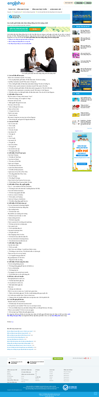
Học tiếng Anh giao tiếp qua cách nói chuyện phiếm (20, 43)
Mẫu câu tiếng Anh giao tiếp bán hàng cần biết (85, 39)
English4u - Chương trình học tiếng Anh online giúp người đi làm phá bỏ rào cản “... (86, 123)
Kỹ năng (37, 369)
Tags (12, 321)
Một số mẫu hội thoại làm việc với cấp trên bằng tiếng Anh (86, 70)
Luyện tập (37, 377)
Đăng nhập (79, 3)
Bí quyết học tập (17, 12)
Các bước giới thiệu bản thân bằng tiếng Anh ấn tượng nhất (49, 12)
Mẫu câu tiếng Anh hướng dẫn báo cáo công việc (19, 41)
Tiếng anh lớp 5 (66, 380)
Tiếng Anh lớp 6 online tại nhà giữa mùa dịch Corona (85, 114)
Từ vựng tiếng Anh (26, 372)
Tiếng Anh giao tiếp (12, 369)
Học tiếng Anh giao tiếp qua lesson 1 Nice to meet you (19, 345)
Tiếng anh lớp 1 (66, 373)
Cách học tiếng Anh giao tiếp (29, 12)
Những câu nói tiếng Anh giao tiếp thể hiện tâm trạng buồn (20, 349)
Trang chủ (12, 9)
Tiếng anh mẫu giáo (67, 371)
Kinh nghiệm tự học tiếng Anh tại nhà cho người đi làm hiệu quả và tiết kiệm (86, 99)
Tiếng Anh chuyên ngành (27, 374)
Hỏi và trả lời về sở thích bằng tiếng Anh (86, 54)
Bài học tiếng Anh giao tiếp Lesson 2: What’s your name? (86, 31)
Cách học (52, 369)
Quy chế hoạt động (30, 388)
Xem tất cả (89, 75)
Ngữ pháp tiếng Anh (26, 369)
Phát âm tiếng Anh (12, 382)
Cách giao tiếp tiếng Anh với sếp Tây (86, 61)
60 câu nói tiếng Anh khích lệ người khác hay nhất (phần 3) (20, 347)
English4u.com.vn (79, 131)
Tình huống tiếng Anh (12, 380)
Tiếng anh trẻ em (68, 369)
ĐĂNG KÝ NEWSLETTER (58, 358)
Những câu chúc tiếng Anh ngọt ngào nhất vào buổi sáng (21, 39)
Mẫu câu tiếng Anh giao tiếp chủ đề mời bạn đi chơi (86, 47)
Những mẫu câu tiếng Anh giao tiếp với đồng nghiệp (19, 343)
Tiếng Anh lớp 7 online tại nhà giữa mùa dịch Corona (85, 106)
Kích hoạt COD (69, 2)
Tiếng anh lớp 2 (66, 375)
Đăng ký (89, 3)
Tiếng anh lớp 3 (66, 377)
